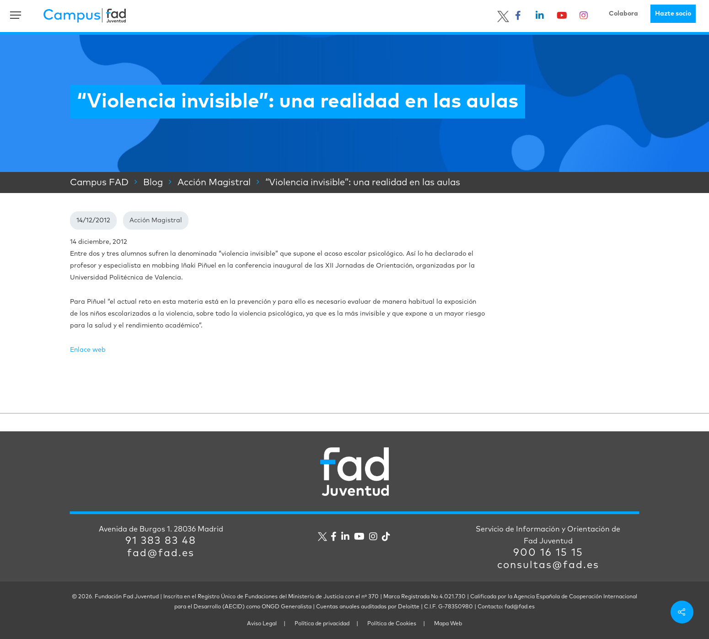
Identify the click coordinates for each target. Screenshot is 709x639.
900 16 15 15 (548, 553)
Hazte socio (673, 14)
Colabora (623, 14)
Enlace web (88, 350)
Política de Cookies (391, 624)
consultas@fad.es (548, 565)
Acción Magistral (155, 220)
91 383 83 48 (160, 541)
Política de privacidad (322, 624)
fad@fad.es (160, 553)
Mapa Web (448, 624)
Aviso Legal (262, 624)
